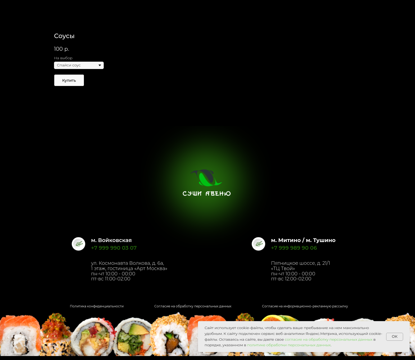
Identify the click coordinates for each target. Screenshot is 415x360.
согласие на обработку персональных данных (328, 339)
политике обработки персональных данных (289, 345)
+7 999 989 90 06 (294, 248)
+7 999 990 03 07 (114, 248)
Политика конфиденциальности (97, 306)
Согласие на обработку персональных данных (192, 306)
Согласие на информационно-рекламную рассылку (305, 306)
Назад (16, 8)
